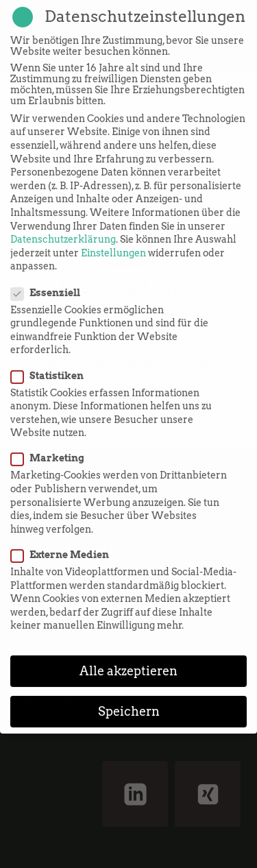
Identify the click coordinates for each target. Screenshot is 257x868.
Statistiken (51, 361)
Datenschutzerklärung (63, 225)
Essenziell (49, 278)
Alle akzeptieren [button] (128, 657)
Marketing (51, 444)
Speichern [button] (129, 697)
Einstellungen (113, 238)
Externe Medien (64, 540)
